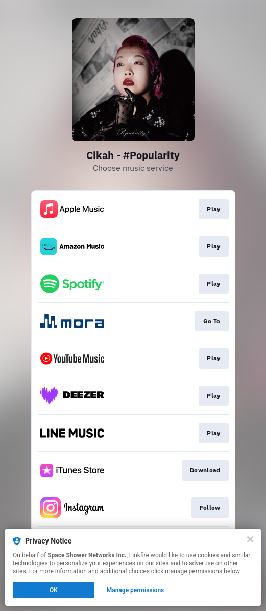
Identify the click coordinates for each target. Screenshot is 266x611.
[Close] (250, 539)
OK (54, 590)
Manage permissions (135, 590)
